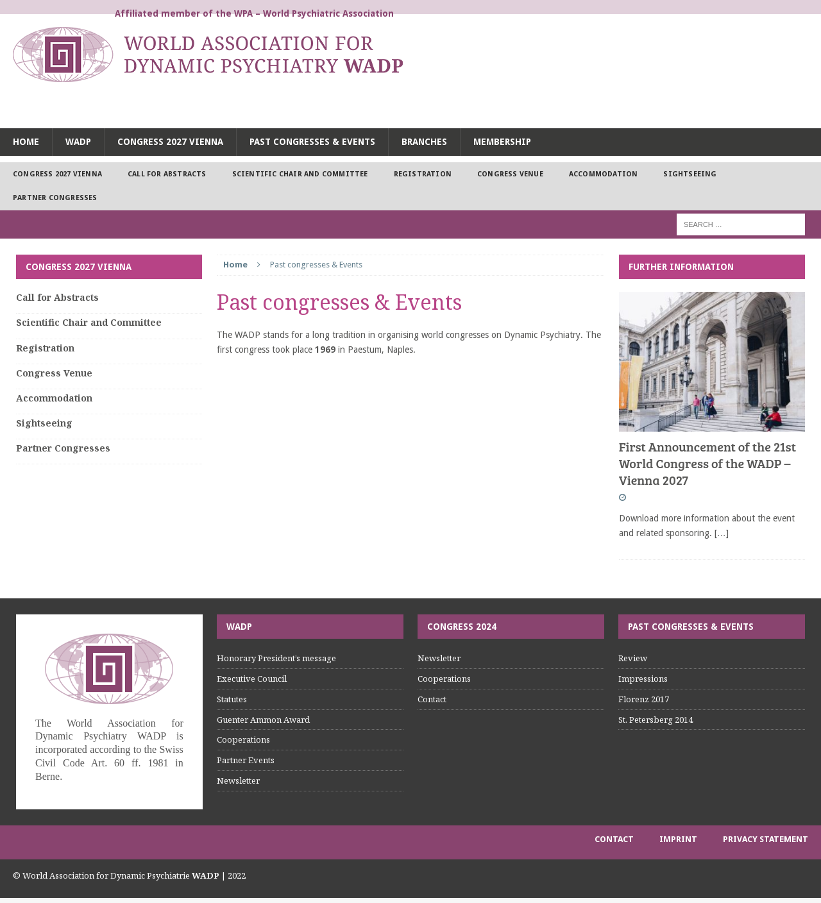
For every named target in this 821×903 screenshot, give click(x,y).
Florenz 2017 (643, 699)
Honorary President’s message (276, 658)
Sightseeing (689, 174)
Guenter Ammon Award (263, 719)
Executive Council (252, 678)
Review (632, 658)
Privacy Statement (765, 839)
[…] (722, 533)
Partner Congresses (55, 198)
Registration (423, 174)
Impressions (643, 678)
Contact (432, 699)
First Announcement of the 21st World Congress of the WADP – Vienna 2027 (707, 463)
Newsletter (238, 780)
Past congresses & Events (312, 142)
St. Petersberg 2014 (655, 719)
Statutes (232, 699)
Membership (502, 142)
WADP (78, 142)
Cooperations (243, 739)
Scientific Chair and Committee (300, 174)
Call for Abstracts (167, 174)
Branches (424, 142)
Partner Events (246, 760)
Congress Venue (510, 174)
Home (26, 142)
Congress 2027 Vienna (170, 142)
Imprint (678, 839)
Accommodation (603, 174)
